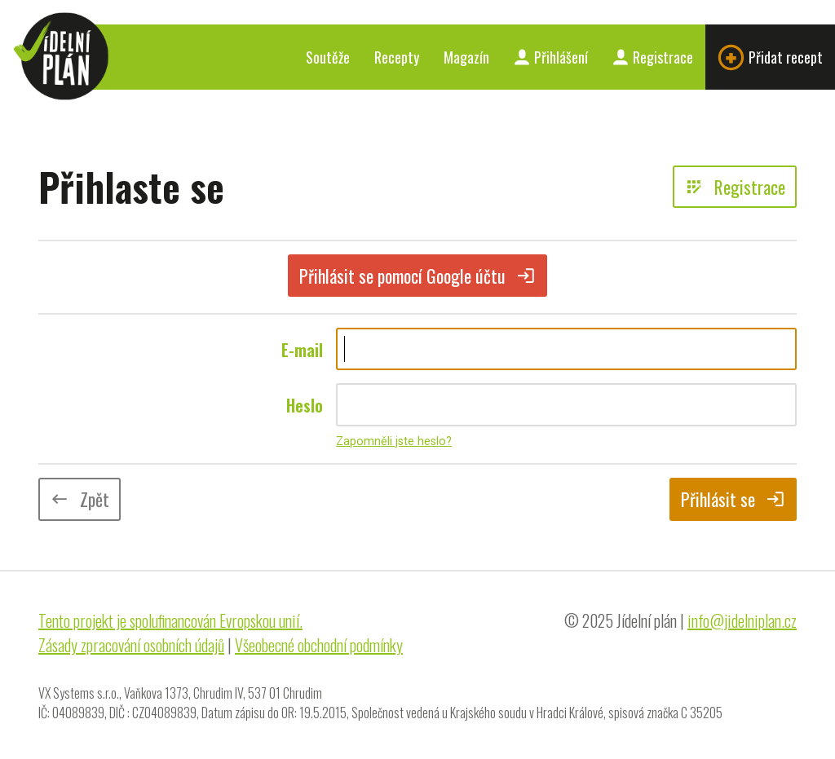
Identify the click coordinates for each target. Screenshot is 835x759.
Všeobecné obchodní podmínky (319, 645)
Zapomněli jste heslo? (394, 441)
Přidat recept (770, 57)
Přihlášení (551, 57)
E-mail (302, 350)
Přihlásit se (733, 499)
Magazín (466, 57)
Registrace (652, 57)
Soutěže (328, 57)
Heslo (304, 405)
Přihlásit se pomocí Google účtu (417, 276)
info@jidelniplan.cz (742, 620)
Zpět (79, 499)
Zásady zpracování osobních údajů (131, 645)
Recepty (396, 57)
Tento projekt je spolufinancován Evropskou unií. (170, 620)
